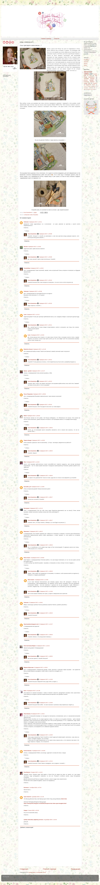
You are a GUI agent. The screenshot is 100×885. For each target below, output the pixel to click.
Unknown (26, 222)
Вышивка (35, 214)
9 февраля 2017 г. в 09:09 (45, 257)
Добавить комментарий (26, 827)
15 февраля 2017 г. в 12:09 (45, 679)
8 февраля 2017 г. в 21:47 (38, 371)
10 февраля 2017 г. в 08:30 (37, 557)
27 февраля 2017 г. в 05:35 (38, 750)
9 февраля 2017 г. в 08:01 (39, 394)
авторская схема (28, 214)
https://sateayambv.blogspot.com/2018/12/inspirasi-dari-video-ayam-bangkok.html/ (45, 803)
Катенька (26, 787)
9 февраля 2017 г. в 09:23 (33, 415)
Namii (25, 415)
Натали (26, 246)
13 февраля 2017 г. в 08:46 (45, 475)
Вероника (26, 531)
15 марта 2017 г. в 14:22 (36, 772)
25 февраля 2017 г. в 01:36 (33, 690)
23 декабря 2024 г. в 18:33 (50, 819)
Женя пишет (27, 557)
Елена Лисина (27, 750)
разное (85, 63)
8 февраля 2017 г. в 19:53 (34, 246)
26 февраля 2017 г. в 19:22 (37, 713)
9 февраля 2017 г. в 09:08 (45, 233)
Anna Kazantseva (32, 233)
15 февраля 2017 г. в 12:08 (45, 591)
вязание (86, 61)
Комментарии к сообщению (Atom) (37, 872)
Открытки (56, 38)
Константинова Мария (30, 645)
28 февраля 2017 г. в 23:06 (45, 702)
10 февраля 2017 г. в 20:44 (37, 335)
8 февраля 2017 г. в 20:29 (37, 268)
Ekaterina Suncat (28, 349)
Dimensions (86, 87)
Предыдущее (75, 869)
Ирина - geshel (28, 371)
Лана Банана (27, 713)
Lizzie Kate (93, 87)
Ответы (27, 231)
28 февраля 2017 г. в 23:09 (45, 735)
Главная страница (46, 38)
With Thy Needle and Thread (89, 89)
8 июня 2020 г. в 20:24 (33, 810)
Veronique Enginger (89, 78)
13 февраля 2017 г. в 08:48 (45, 545)
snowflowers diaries (90, 84)
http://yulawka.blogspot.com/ (31, 624)
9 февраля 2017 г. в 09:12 (45, 359)
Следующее (24, 869)
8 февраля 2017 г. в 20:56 (35, 291)
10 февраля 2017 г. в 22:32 (43, 645)
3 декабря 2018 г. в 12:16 (37, 796)
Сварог (26, 810)
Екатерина (26, 508)
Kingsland (95, 83)
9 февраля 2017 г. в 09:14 (45, 404)
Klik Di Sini (64, 798)
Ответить (26, 227)
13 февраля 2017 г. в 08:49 (45, 571)
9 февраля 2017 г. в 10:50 (38, 440)
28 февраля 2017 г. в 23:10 (45, 761)
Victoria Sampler (89, 80)
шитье (85, 65)
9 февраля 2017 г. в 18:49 (37, 486)
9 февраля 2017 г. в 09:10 (45, 280)
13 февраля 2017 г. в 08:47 (45, 497)
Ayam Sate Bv (27, 796)
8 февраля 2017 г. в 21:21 (33, 314)
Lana (25, 314)
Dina (25, 462)
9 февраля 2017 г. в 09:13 (45, 381)
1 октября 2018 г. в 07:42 (35, 787)
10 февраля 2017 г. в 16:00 (35, 602)
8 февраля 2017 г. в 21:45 (39, 349)
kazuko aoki (87, 83)
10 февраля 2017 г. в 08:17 (36, 531)
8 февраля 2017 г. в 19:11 (35, 222)
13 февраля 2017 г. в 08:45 (45, 427)
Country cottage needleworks (90, 86)
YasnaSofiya (27, 268)
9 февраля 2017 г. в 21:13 (36, 508)
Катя (25, 690)
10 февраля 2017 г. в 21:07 (46, 624)
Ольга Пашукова (28, 394)
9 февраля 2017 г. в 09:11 (45, 325)
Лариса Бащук (27, 440)
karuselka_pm (27, 486)
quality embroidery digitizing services (33, 819)
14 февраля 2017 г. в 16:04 (40, 667)
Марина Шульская (29, 667)
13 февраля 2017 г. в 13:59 (41, 579)
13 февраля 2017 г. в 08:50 (45, 656)
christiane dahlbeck (89, 81)
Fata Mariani (27, 772)
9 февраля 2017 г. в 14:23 (33, 462)
